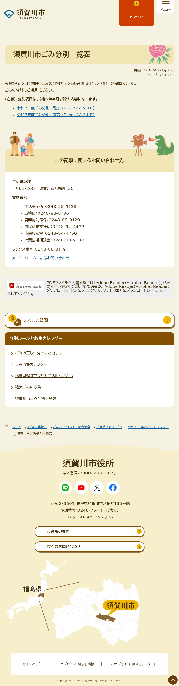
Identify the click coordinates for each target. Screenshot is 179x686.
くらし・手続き (37, 427)
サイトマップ (31, 664)
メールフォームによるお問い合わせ (40, 258)
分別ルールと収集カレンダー (35, 338)
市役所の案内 (58, 531)
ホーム (16, 427)
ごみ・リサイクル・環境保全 (71, 427)
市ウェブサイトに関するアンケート (132, 664)
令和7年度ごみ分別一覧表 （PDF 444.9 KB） (56, 108)
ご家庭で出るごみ (109, 427)
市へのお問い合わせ (64, 546)
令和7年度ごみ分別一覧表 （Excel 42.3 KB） (55, 115)
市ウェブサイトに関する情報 (74, 664)
